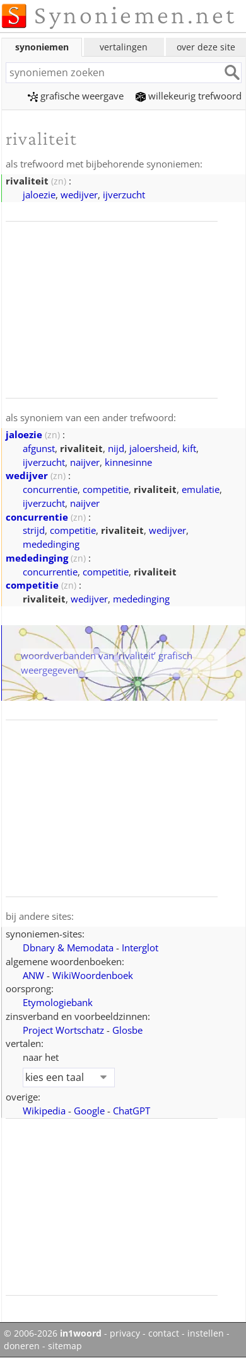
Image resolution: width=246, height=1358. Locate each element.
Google (89, 1110)
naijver (85, 462)
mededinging (51, 544)
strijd (34, 530)
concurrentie (50, 489)
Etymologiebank (58, 1002)
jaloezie (39, 194)
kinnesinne (128, 462)
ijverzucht (124, 194)
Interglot (140, 947)
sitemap (65, 1346)
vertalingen (124, 47)
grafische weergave (76, 95)
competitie (106, 489)
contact (163, 1333)
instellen (205, 1333)
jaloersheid (153, 448)
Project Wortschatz (63, 1030)
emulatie (201, 489)
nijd (116, 448)
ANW (33, 975)
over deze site (206, 47)
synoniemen (42, 47)
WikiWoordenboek (92, 975)
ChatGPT (131, 1110)
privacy (125, 1333)
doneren (22, 1346)
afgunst (39, 448)
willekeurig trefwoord (189, 95)
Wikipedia (44, 1110)
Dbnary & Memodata (68, 947)
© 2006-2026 (53, 1333)
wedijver (79, 194)
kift (189, 448)
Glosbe (127, 1030)
